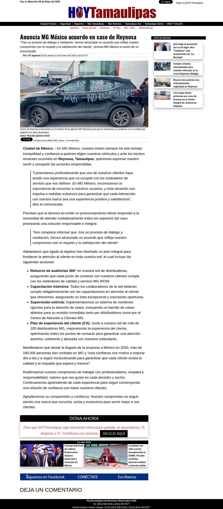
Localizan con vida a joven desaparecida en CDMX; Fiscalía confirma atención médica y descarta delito (137, 455)
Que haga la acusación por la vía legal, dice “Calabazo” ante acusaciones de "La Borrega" (185, 51)
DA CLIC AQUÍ (114, 433)
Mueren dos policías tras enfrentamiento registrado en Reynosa (186, 83)
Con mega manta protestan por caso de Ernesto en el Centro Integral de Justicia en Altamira (185, 99)
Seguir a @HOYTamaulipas (189, 3)
